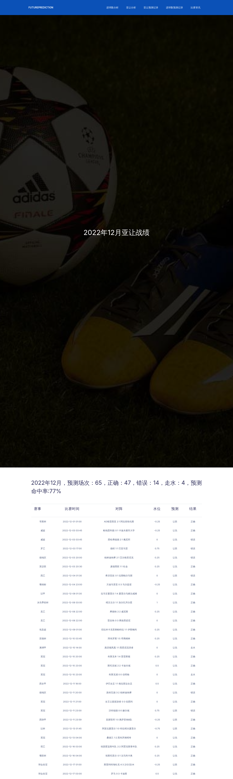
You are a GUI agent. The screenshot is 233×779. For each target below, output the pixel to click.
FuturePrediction (41, 7)
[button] (112, 7)
